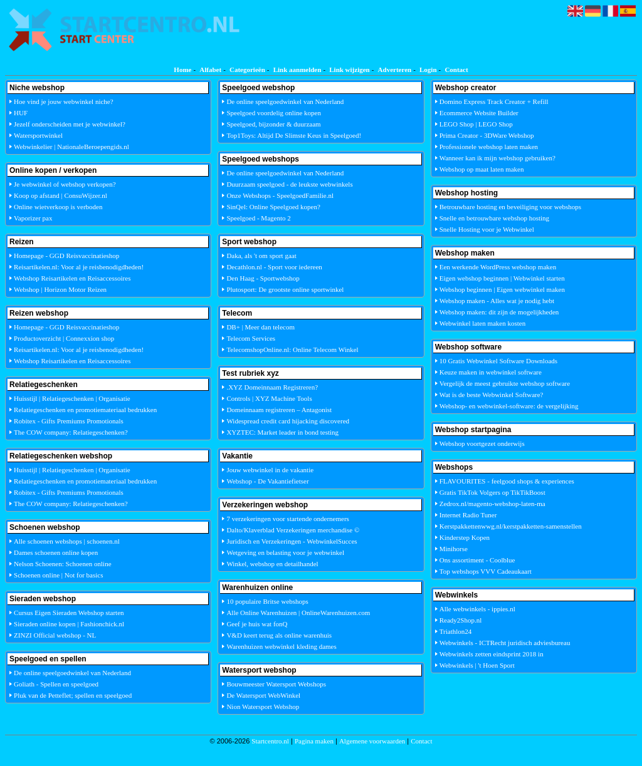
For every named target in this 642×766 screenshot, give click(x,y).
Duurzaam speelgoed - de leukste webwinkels (289, 184)
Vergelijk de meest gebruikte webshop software (504, 383)
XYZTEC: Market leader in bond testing (282, 432)
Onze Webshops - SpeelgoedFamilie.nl (280, 195)
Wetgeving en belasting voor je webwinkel (285, 552)
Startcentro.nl (270, 741)
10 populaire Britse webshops (267, 601)
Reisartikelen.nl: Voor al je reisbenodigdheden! (79, 267)
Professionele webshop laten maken (488, 146)
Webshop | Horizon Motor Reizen (60, 289)
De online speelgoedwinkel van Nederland (72, 672)
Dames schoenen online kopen (56, 552)
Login (428, 69)
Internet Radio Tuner (468, 515)
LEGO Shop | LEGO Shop (476, 124)
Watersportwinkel (38, 135)
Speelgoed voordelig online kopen (273, 112)
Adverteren (395, 69)
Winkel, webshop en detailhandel (272, 563)
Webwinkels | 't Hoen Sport (477, 665)
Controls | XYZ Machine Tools (269, 398)
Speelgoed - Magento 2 (258, 218)
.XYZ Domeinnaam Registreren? (272, 387)
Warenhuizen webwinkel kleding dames (281, 646)
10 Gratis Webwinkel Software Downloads (498, 361)
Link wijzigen (349, 69)
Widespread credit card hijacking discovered (287, 421)
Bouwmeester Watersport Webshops (276, 684)
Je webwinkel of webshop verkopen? (65, 184)
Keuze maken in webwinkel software (490, 372)
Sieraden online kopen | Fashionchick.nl (69, 624)
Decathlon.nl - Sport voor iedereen (274, 267)
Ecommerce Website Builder (478, 112)
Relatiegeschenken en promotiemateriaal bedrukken (85, 409)
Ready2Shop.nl (460, 620)
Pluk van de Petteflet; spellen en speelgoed (73, 695)
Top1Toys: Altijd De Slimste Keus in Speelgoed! (293, 135)
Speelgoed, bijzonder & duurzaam (273, 124)
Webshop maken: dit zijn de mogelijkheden (499, 312)
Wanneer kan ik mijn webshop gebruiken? (497, 158)
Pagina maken (314, 741)
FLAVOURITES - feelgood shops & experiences (506, 481)
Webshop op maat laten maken (481, 169)
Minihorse (453, 548)
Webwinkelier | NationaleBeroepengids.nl (71, 146)
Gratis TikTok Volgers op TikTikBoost (492, 492)
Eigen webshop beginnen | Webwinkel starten (502, 278)
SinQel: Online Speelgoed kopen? (273, 206)
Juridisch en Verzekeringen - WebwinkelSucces (291, 541)
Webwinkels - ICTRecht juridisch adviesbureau (505, 642)
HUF (21, 112)
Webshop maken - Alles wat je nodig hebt (496, 300)
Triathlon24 (455, 631)
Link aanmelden (297, 69)
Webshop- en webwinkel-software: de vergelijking (509, 406)
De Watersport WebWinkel (263, 695)
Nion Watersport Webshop (262, 706)
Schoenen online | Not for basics (58, 575)
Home (182, 69)
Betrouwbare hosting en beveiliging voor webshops (510, 206)
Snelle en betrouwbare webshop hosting (494, 218)
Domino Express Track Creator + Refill (494, 101)
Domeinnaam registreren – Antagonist (279, 409)
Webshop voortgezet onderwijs (482, 443)
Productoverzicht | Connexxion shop (64, 338)
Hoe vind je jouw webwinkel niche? (63, 101)
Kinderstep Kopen (464, 537)
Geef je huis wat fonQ (256, 624)
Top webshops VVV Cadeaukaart (485, 571)
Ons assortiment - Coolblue (477, 560)
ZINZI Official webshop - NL (55, 635)
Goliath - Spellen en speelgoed (56, 684)
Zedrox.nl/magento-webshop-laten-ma (492, 503)
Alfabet (210, 69)
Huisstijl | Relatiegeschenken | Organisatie (72, 398)
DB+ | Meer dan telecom (260, 327)
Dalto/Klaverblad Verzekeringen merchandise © (292, 530)
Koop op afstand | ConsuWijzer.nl (60, 195)
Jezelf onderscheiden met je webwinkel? (69, 124)
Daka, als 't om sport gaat (261, 255)
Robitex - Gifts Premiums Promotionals (69, 421)
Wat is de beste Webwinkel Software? (491, 394)
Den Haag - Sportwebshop (262, 278)
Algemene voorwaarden (372, 741)
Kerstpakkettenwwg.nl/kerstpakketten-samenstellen (510, 526)
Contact (456, 69)
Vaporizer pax (33, 218)
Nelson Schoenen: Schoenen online (63, 563)
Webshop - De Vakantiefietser (267, 481)
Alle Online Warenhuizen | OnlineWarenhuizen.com (298, 612)
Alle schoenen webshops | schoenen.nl (67, 541)
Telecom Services (250, 338)
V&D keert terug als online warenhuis (279, 635)
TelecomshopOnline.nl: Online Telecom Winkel (292, 349)
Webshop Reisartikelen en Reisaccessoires (72, 278)
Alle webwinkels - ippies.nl (477, 609)
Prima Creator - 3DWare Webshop (486, 135)
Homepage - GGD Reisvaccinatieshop (66, 255)
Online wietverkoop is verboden (58, 206)
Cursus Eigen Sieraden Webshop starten (69, 612)
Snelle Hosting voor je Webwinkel (486, 229)
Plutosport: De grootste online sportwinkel (285, 289)
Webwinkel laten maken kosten (482, 323)
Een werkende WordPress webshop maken (497, 267)
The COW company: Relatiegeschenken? (71, 432)
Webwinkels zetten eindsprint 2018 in (491, 654)
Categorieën (247, 69)
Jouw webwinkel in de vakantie (269, 470)
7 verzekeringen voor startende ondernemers (287, 518)
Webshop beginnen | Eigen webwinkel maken (502, 289)
